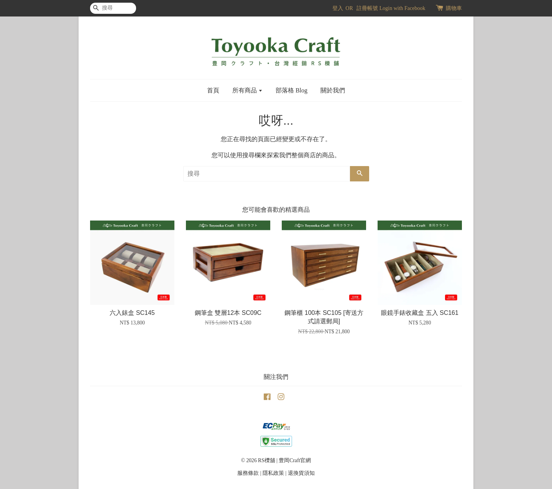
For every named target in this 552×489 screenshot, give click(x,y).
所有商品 (247, 90)
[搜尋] (113, 8)
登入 (337, 8)
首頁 (213, 90)
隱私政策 (273, 473)
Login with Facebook (403, 8)
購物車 (454, 8)
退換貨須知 (301, 473)
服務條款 (248, 473)
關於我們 (332, 90)
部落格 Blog (291, 90)
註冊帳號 (367, 8)
